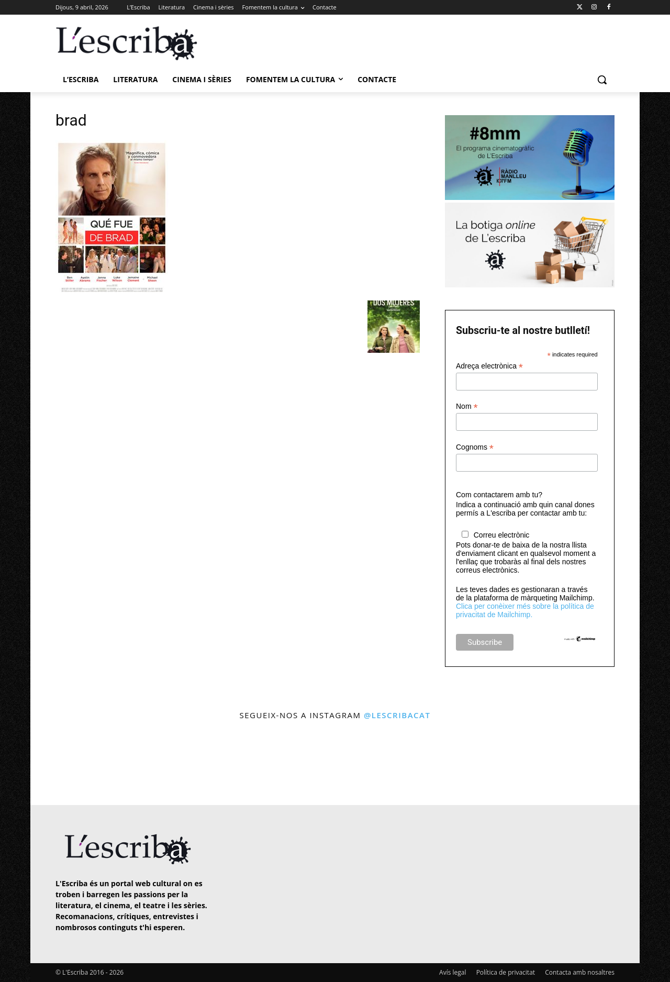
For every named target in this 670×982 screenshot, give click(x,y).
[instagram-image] (66, 764)
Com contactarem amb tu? (499, 494)
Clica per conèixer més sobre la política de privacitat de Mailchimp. (525, 610)
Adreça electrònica (489, 366)
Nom (467, 406)
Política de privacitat (505, 972)
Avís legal (452, 972)
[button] (602, 79)
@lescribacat (397, 715)
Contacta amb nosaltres (580, 972)
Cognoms (475, 447)
